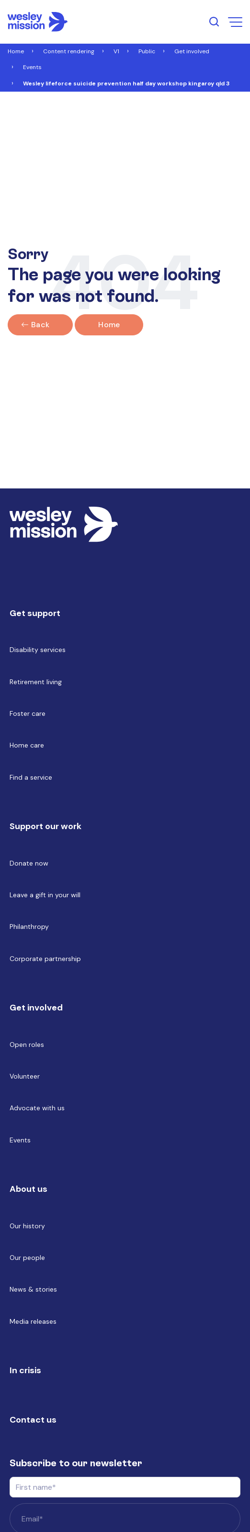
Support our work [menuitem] (45, 826)
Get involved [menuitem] (36, 1007)
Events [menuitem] (20, 1140)
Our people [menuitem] (27, 1257)
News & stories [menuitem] (33, 1289)
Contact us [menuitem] (33, 1419)
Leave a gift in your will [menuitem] (45, 895)
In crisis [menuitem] (25, 1370)
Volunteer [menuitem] (25, 1076)
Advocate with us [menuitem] (37, 1108)
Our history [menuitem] (27, 1226)
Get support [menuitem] (35, 613)
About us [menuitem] (28, 1189)
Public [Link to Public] (146, 51)
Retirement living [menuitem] (36, 681)
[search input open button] (214, 21)
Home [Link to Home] (16, 51)
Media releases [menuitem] (33, 1321)
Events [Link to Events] (32, 67)
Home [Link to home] (109, 325)
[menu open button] (235, 22)
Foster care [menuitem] (27, 713)
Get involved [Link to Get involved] (191, 51)
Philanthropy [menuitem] (29, 926)
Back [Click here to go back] (40, 325)
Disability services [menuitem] (38, 649)
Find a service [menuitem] (31, 777)
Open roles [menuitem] (27, 1044)
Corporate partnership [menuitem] (45, 958)
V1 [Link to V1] (116, 51)
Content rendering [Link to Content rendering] (68, 51)
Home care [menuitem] (27, 745)
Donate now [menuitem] (29, 863)
